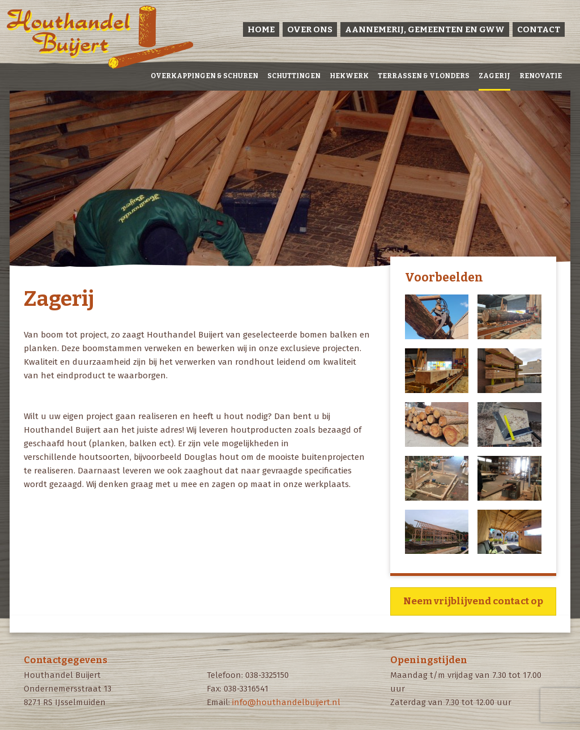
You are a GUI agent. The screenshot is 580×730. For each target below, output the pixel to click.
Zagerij (494, 76)
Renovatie (540, 76)
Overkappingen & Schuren (204, 76)
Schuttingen (294, 76)
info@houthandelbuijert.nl (286, 702)
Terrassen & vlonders (424, 76)
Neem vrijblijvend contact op (473, 601)
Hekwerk (349, 76)
